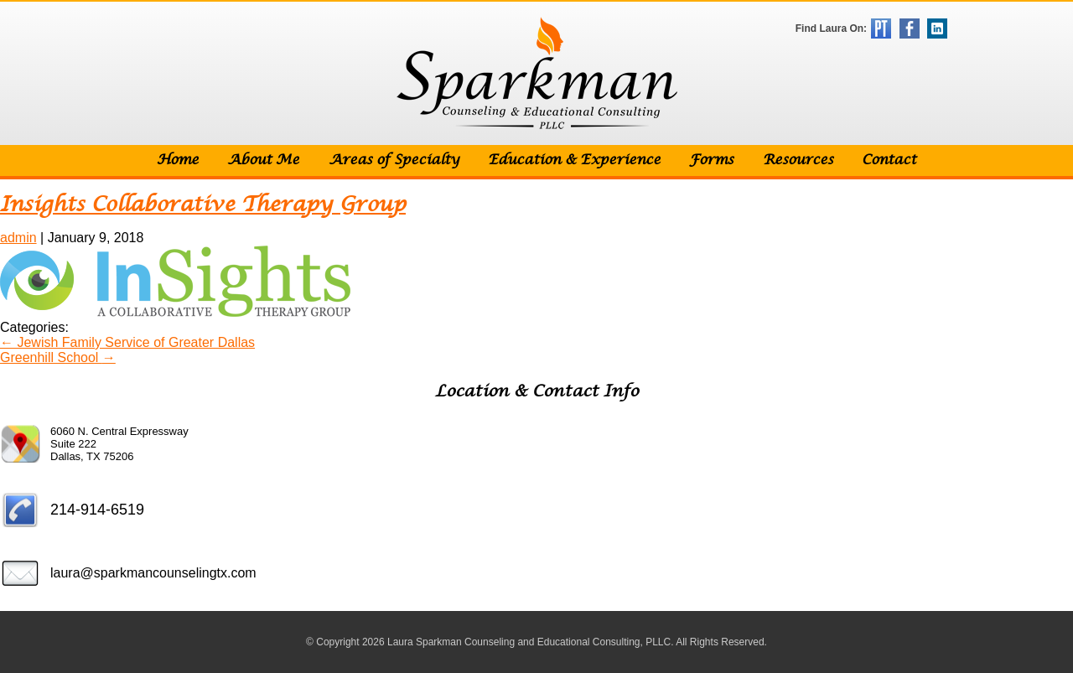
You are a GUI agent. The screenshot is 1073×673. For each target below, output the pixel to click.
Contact (889, 160)
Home (178, 160)
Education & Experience (574, 160)
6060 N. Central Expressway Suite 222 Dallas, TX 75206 (119, 444)
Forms (711, 160)
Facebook (909, 28)
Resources (798, 160)
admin (18, 237)
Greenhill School (58, 357)
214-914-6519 (97, 509)
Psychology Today (881, 28)
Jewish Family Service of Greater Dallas (127, 342)
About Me (263, 160)
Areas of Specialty (394, 160)
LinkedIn (937, 28)
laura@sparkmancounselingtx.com (153, 573)
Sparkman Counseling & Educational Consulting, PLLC (537, 73)
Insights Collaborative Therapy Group (203, 205)
